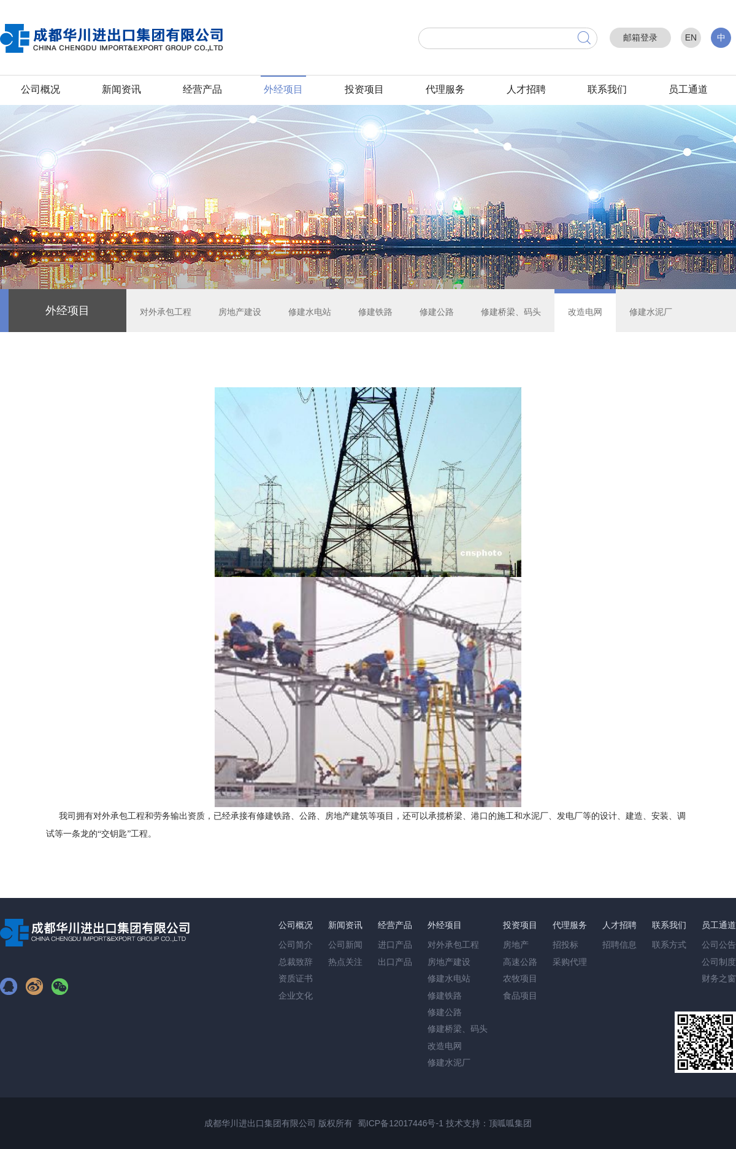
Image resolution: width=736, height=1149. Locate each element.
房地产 (516, 945)
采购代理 (570, 962)
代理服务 (445, 89)
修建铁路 (375, 312)
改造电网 (585, 312)
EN (691, 37)
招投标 (565, 945)
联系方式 (669, 945)
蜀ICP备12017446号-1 (400, 1123)
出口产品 (395, 962)
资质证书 (295, 978)
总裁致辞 (295, 962)
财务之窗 (719, 978)
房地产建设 (239, 312)
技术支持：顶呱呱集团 (489, 1123)
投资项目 (364, 89)
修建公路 (437, 312)
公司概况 (40, 89)
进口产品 (395, 945)
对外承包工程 (165, 312)
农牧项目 (520, 978)
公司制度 (719, 962)
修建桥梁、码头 (511, 312)
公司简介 (295, 945)
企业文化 (295, 995)
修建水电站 (309, 312)
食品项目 (520, 995)
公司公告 (719, 945)
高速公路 (520, 962)
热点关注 (345, 962)
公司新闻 (345, 945)
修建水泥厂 (650, 312)
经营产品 (202, 89)
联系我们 (607, 89)
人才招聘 (526, 89)
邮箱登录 (640, 37)
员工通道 (688, 89)
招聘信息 (619, 945)
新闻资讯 (121, 89)
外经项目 (283, 89)
